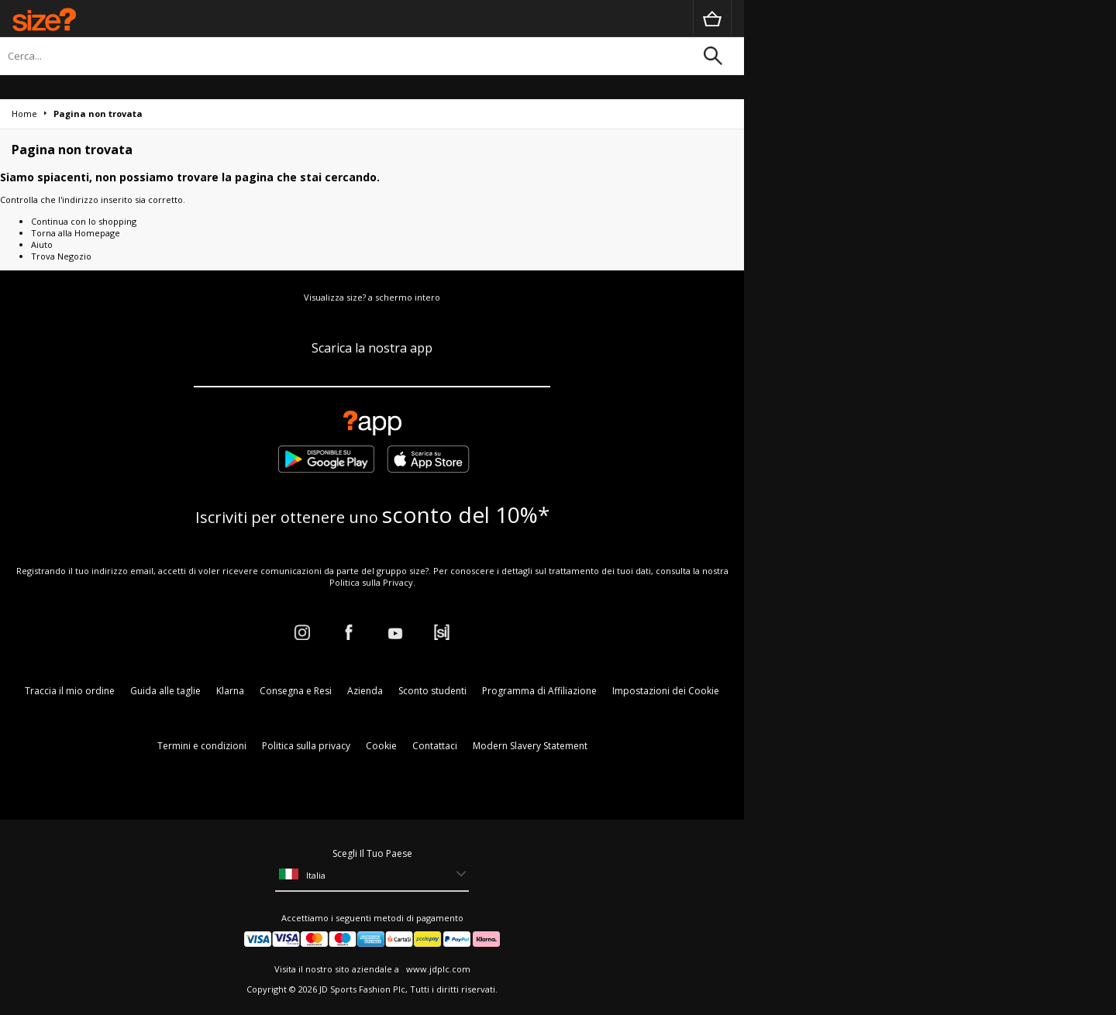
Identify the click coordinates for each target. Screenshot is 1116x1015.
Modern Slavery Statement (530, 745)
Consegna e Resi (296, 690)
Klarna (230, 690)
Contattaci (434, 745)
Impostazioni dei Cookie (665, 690)
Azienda (365, 690)
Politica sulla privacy (306, 745)
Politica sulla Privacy (371, 582)
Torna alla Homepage (75, 233)
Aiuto (42, 244)
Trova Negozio (61, 256)
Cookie (381, 745)
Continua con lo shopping (83, 221)
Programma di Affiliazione (539, 690)
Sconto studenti (432, 690)
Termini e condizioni (201, 745)
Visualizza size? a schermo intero (372, 297)
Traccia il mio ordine (70, 690)
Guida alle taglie (165, 690)
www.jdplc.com (437, 969)
